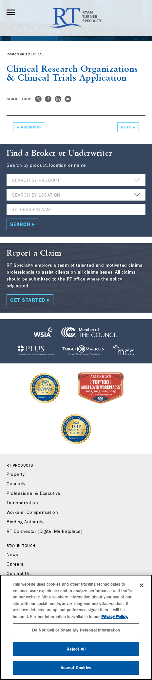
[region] (76, 627)
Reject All (75, 649)
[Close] (141, 585)
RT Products (20, 465)
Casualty (16, 484)
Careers (15, 564)
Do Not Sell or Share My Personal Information (76, 630)
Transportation (22, 503)
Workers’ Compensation (32, 512)
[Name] (76, 209)
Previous (31, 127)
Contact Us (18, 574)
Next (126, 127)
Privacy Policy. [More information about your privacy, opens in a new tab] (114, 616)
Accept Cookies (76, 667)
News (12, 555)
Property (16, 474)
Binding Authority (25, 522)
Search (20, 224)
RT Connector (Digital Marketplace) (44, 531)
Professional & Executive (34, 493)
